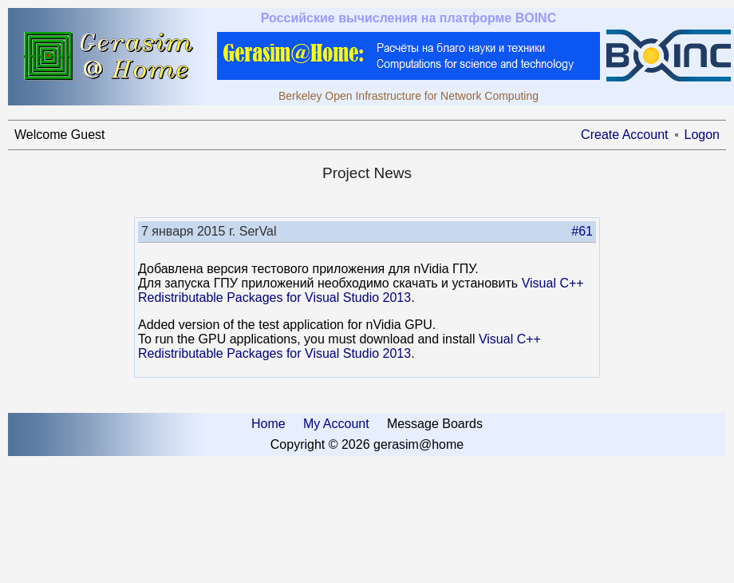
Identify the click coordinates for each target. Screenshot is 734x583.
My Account (336, 423)
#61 (582, 231)
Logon (702, 134)
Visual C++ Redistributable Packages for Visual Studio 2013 (361, 290)
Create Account (624, 134)
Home (268, 423)
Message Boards (435, 423)
